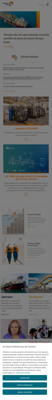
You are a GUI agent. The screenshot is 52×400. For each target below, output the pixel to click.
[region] (26, 371)
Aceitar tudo (25, 378)
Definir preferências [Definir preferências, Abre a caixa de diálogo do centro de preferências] (24, 385)
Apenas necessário (25, 392)
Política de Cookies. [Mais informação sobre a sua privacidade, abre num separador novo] (23, 373)
